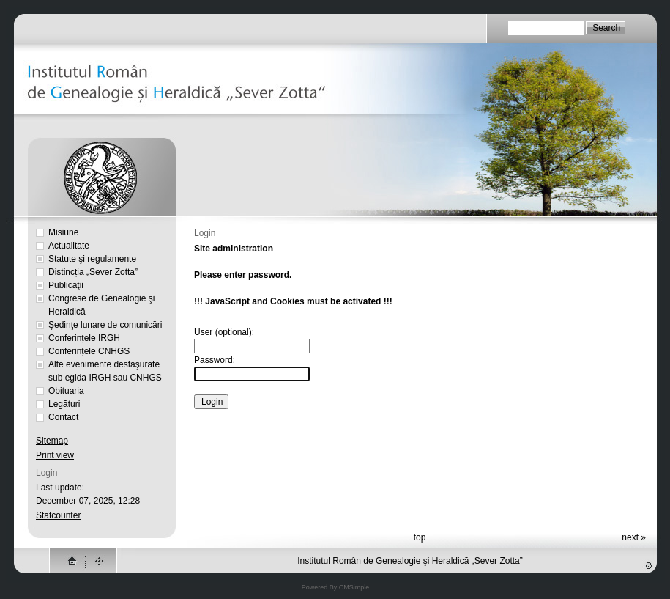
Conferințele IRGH (84, 338)
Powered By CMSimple (336, 587)
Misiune (63, 232)
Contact (63, 417)
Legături (64, 404)
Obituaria (66, 391)
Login (46, 473)
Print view (55, 455)
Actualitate (68, 245)
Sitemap (52, 441)
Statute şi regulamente (92, 259)
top (420, 537)
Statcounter (58, 515)
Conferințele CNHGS (89, 351)
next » (634, 537)
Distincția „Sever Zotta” (93, 272)
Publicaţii (65, 285)
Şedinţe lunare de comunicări (105, 325)
